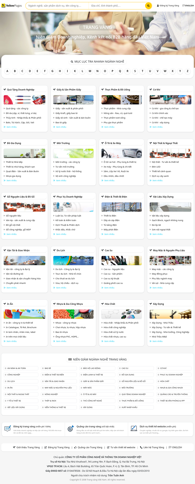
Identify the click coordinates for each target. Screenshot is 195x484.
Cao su (108, 250)
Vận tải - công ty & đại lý (18, 269)
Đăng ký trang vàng (32, 426)
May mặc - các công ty (163, 269)
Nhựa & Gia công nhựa (70, 303)
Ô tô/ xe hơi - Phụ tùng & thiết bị (120, 161)
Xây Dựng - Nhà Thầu (162, 322)
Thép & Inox (50, 400)
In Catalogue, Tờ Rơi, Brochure (21, 327)
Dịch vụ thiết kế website (158, 426)
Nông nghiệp (51, 394)
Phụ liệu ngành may (162, 278)
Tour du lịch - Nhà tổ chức (68, 273)
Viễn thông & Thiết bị (55, 407)
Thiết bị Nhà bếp (14, 161)
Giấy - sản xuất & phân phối (69, 108)
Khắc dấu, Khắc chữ (65, 229)
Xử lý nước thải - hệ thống (68, 171)
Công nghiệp (13, 374)
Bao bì (48, 368)
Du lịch (61, 250)
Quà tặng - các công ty (17, 108)
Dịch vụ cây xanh (160, 176)
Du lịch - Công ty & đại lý (67, 269)
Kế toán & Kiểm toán (65, 220)
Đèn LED (156, 166)
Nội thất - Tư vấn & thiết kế (165, 161)
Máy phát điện (111, 229)
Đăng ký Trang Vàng (168, 5)
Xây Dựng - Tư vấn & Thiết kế (166, 327)
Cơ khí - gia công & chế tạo (165, 108)
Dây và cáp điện (111, 220)
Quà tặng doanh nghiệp (20, 89)
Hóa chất (110, 303)
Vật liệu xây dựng (163, 196)
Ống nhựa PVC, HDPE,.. (67, 336)
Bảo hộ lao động (92, 368)
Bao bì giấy (61, 122)
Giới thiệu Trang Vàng (28, 447)
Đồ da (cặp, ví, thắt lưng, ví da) (21, 113)
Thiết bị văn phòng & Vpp (172, 400)
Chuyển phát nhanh (16, 283)
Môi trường (63, 143)
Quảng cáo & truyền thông (174, 394)
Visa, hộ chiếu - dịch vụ (66, 283)
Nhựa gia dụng (13, 176)
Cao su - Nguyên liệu (114, 269)
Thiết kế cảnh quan (161, 171)
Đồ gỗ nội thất (13, 224)
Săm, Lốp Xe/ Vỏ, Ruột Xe (116, 171)
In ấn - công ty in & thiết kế (19, 322)
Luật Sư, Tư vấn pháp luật (68, 215)
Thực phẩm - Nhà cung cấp (117, 108)
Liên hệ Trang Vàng (154, 447)
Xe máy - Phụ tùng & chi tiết (118, 166)
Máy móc (87, 387)
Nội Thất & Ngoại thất (165, 143)
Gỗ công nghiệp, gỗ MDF (18, 229)
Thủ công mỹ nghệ (92, 400)
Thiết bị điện (110, 215)
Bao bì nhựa (61, 332)
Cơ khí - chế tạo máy (162, 117)
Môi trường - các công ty (67, 161)
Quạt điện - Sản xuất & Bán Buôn (22, 171)
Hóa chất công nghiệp (115, 327)
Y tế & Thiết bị (14, 400)
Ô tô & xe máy (113, 143)
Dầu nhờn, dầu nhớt (114, 176)
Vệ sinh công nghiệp (65, 176)
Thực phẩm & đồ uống (117, 89)
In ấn (10, 303)
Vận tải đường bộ (14, 273)
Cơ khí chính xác (160, 113)
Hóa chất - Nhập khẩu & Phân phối (121, 322)
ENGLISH (188, 5)
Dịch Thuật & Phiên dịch (67, 224)
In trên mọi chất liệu (16, 336)
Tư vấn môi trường (64, 166)
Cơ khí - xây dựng (160, 122)
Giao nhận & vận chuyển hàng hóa (23, 278)
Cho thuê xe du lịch (65, 278)
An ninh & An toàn (16, 368)
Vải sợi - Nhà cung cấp (163, 283)
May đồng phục (159, 273)
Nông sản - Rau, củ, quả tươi (118, 113)
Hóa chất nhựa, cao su (115, 336)
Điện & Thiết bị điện (116, 196)
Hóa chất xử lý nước (114, 332)
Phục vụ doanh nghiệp (69, 196)
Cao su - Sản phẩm (113, 273)
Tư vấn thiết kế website (123, 447)
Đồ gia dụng (14, 143)
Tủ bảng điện (110, 224)
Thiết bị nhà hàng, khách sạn (20, 166)
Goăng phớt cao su (113, 283)
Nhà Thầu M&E (159, 336)
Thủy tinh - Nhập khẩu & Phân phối (23, 117)
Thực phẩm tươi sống (114, 117)
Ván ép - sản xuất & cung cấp (20, 220)
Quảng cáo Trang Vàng (90, 447)
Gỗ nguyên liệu (13, 215)
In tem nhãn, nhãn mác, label (20, 332)
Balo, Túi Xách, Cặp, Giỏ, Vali (20, 122)
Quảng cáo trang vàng (95, 426)
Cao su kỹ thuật (111, 278)
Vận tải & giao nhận (18, 250)
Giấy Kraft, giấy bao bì (66, 113)
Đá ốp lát (156, 224)
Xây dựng (158, 303)
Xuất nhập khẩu (130, 407)
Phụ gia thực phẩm (113, 122)
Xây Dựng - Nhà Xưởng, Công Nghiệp (170, 332)
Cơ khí (156, 89)
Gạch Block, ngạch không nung (167, 220)
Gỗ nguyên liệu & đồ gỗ (20, 196)
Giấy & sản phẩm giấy (69, 89)
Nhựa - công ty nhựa (65, 322)
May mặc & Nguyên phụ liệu (169, 250)
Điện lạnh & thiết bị (93, 374)
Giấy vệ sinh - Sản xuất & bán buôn (72, 117)
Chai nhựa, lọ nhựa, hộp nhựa (70, 327)
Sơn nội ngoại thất (161, 229)
